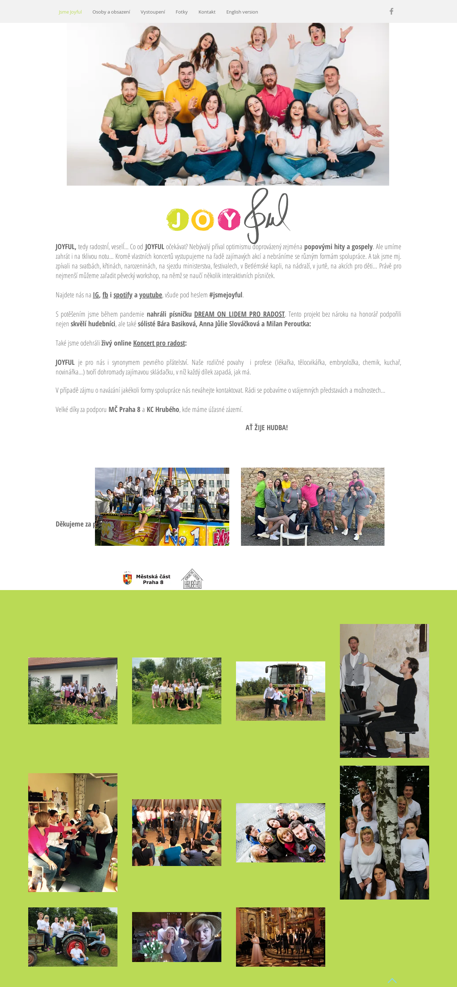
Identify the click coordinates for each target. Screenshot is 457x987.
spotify (123, 294)
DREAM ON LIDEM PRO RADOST (239, 314)
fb (105, 294)
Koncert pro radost (159, 343)
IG (96, 294)
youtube (150, 294)
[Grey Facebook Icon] (391, 11)
